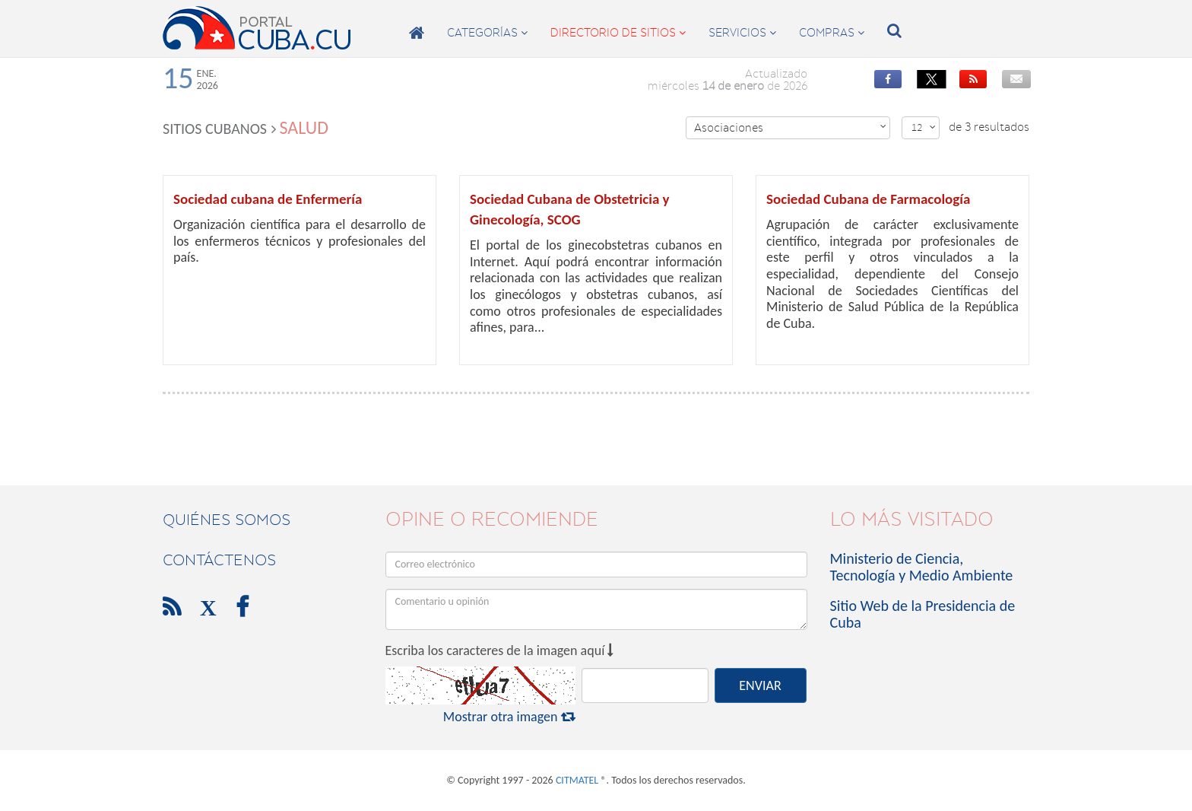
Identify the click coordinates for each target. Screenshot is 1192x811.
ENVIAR (760, 685)
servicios (742, 33)
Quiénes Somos (226, 519)
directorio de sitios (618, 33)
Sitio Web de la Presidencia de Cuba (923, 613)
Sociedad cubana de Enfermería (267, 199)
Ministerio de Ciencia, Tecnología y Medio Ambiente (921, 566)
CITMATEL (577, 780)
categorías (487, 33)
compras (831, 33)
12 (923, 127)
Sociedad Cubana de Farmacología (868, 199)
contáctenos (219, 560)
